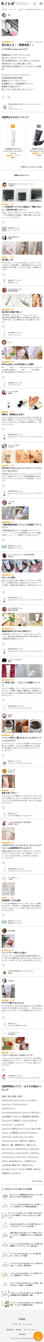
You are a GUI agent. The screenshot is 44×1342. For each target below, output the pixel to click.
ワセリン (5, 1161)
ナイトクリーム (32, 1157)
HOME (22, 1319)
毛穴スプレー (36, 1112)
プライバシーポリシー (31, 1330)
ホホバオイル (34, 1149)
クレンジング (6, 1104)
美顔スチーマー (27, 1165)
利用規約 (18, 1330)
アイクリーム (16, 1116)
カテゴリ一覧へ (37, 1181)
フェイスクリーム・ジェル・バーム (14, 1157)
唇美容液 (17, 1120)
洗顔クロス (23, 1141)
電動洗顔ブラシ (20, 1145)
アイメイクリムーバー (19, 1104)
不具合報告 (22, 1334)
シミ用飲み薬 (13, 1133)
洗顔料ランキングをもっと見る (31, 167)
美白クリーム (31, 1145)
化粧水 (4, 1096)
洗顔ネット (32, 1141)
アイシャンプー (7, 1120)
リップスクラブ (19, 1124)
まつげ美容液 (6, 1116)
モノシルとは (27, 1324)
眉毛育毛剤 (35, 1116)
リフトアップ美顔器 (25, 1169)
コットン (5, 1133)
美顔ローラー (16, 1165)
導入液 (19, 1096)
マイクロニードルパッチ (10, 1141)
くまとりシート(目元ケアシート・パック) (16, 1128)
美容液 (14, 1096)
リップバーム (25, 1120)
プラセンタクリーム (22, 1149)
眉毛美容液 (26, 1116)
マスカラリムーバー (8, 1108)
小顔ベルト (37, 1169)
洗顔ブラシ (5, 1145)
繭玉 (12, 1145)
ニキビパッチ (6, 1137)
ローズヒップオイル (22, 1153)
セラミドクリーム (8, 1149)
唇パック (34, 1120)
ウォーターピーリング (9, 1169)
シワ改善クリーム (30, 1161)
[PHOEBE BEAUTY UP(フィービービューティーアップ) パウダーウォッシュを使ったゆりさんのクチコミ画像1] (10, 27)
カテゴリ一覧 (16, 1324)
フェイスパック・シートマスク (22, 1137)
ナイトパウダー (31, 1100)
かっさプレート (16, 1173)
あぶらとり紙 (36, 1128)
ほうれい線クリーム (16, 1161)
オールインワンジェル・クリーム (13, 1100)
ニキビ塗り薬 (6, 1165)
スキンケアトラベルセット (28, 1133)
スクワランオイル (8, 1153)
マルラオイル (34, 1153)
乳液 (9, 1096)
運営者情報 (9, 1330)
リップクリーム (7, 1124)
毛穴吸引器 (5, 1173)
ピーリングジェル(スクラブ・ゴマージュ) (16, 1112)
